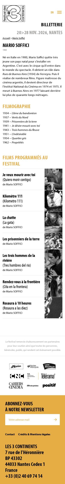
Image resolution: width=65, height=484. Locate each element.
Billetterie (51, 24)
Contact (10, 434)
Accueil (6, 38)
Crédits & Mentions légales (34, 434)
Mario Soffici (18, 38)
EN (52, 12)
